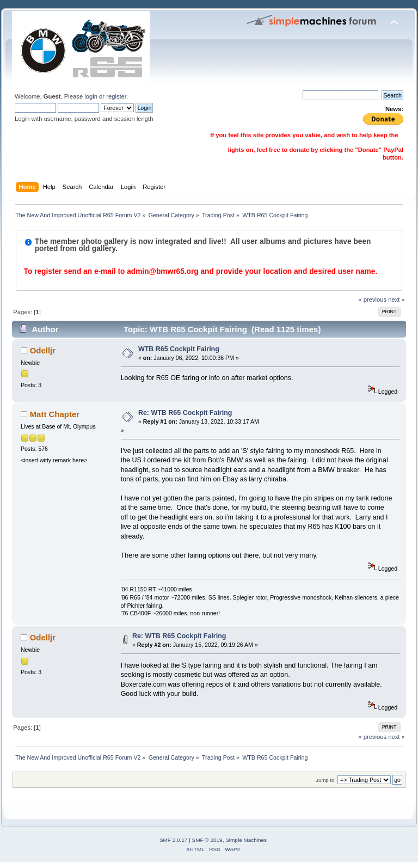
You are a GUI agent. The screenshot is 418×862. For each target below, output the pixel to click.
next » (396, 299)
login (90, 96)
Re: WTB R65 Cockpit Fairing (185, 413)
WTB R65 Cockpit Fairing (178, 349)
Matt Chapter (54, 414)
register (116, 96)
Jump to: (326, 780)
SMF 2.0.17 (173, 840)
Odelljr (43, 350)
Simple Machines (246, 840)
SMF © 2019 (207, 840)
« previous (372, 299)
